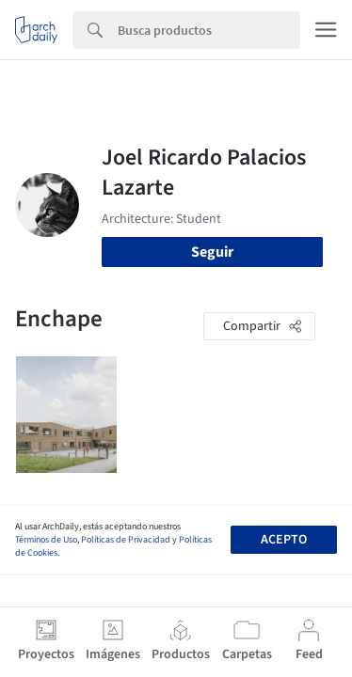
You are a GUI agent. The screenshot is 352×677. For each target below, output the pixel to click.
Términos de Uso (46, 539)
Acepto (284, 539)
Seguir (212, 252)
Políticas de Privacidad (125, 539)
